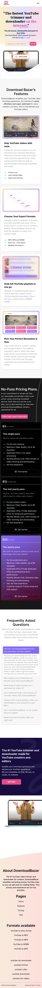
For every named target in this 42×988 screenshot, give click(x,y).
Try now (33, 44)
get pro (11, 782)
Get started (21, 471)
